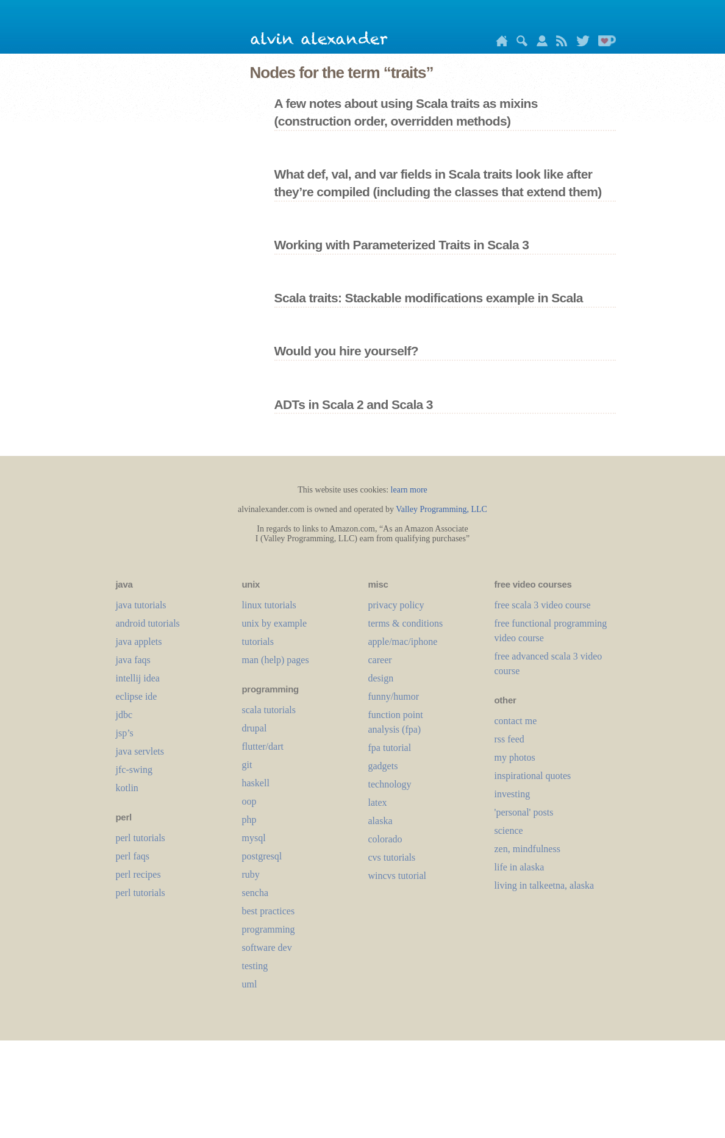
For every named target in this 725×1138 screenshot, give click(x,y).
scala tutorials (269, 710)
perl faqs (133, 856)
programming (268, 929)
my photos (515, 757)
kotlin (127, 788)
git (247, 764)
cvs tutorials (392, 857)
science (509, 830)
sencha (255, 892)
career (380, 660)
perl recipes (138, 874)
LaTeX (377, 802)
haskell (256, 783)
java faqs (133, 660)
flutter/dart (263, 746)
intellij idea (138, 678)
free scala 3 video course (543, 605)
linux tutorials (269, 605)
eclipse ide (136, 696)
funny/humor (394, 696)
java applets (139, 641)
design (381, 678)
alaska (380, 821)
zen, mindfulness (527, 849)
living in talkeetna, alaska (545, 885)
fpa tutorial (390, 747)
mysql (254, 838)
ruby (251, 874)
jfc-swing (134, 769)
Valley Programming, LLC (441, 509)
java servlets (140, 751)
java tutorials (141, 605)
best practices (268, 911)
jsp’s (125, 733)
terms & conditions (405, 623)
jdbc (124, 714)
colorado (385, 839)
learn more (409, 489)
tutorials (258, 641)
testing (255, 966)
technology (390, 784)
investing (512, 794)
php (249, 819)
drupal (254, 728)
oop (249, 801)
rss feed (509, 739)
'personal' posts (524, 812)
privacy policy (396, 605)
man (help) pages (275, 660)
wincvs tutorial (397, 875)
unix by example (274, 623)
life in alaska (520, 867)
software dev (267, 947)
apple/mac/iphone (403, 641)
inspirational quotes (533, 775)
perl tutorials (140, 838)
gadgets (383, 766)
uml (249, 984)
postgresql (262, 856)
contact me (516, 721)
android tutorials (148, 623)
